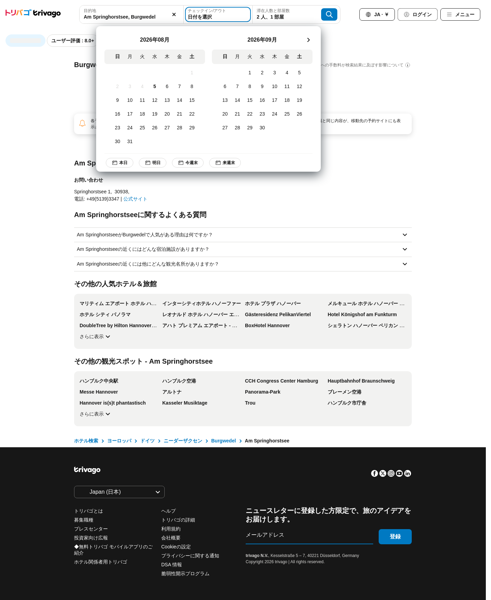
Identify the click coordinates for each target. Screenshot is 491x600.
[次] (308, 40)
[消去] (174, 14)
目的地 (90, 10)
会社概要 (171, 537)
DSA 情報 (171, 564)
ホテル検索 (86, 440)
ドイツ (147, 440)
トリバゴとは (88, 511)
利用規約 (171, 529)
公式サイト (135, 199)
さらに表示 (96, 336)
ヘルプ (168, 511)
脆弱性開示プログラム (185, 573)
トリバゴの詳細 (178, 520)
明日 (153, 163)
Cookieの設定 (176, 546)
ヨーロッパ (119, 440)
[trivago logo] (33, 14)
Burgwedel (223, 440)
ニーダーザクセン (183, 440)
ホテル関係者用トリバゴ (100, 562)
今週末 (188, 163)
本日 (119, 163)
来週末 (225, 163)
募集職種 (83, 520)
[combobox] (131, 14)
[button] (131, 14)
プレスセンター (91, 529)
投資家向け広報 (91, 537)
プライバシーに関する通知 (190, 555)
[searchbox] (131, 17)
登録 (395, 536)
